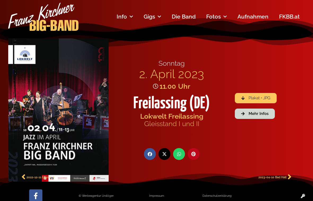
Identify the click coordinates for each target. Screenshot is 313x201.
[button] (150, 154)
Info (125, 16)
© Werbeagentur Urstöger (96, 196)
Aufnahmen (252, 16)
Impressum (156, 196)
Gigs (152, 16)
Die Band (184, 16)
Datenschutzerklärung (217, 196)
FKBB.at (289, 16)
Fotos (216, 16)
